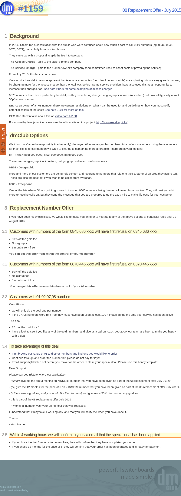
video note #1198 (66, 116)
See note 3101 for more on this (64, 109)
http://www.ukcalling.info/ (111, 122)
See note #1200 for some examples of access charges (77, 88)
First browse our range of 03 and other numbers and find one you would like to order (64, 353)
